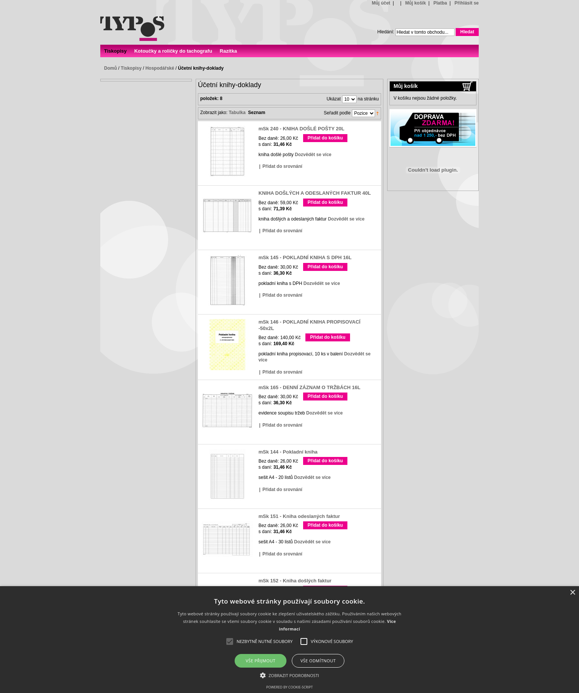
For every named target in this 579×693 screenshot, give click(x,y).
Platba (440, 3)
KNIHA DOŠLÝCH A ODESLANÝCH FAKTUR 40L (314, 193)
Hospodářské (159, 68)
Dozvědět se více (313, 154)
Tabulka (237, 112)
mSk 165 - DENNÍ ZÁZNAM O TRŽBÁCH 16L (309, 387)
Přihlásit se (466, 3)
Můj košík (415, 3)
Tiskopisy (131, 68)
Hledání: (385, 31)
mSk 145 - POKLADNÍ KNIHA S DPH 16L (305, 257)
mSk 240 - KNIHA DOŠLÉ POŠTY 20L (301, 128)
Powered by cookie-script (289, 687)
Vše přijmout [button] (260, 660)
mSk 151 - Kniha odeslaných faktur (299, 516)
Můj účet (381, 3)
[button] (289, 675)
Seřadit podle (337, 113)
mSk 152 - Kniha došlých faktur (295, 580)
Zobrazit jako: (213, 112)
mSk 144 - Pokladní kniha (288, 452)
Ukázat (334, 99)
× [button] (572, 593)
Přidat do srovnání (282, 166)
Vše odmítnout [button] (318, 660)
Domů (110, 68)
